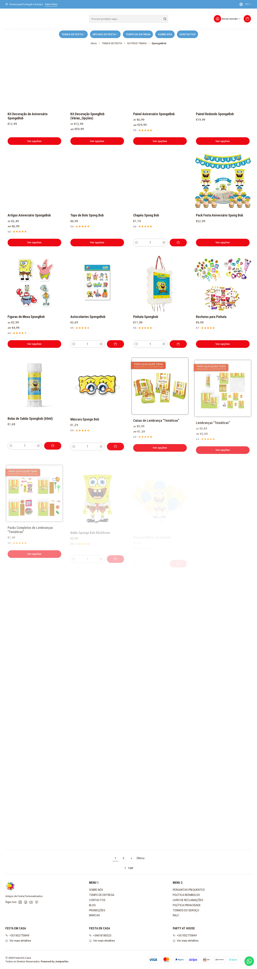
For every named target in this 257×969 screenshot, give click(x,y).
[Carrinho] (247, 19)
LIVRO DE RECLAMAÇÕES (188, 900)
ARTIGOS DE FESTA (105, 34)
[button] (128, 868)
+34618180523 (100, 935)
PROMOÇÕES (97, 910)
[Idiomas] (244, 4)
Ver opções (34, 141)
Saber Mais (51, 4)
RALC (176, 915)
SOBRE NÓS (165, 34)
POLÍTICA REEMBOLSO (186, 894)
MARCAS (94, 915)
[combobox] (128, 19)
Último (141, 858)
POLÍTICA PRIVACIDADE (187, 905)
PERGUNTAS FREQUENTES (189, 889)
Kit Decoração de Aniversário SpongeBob (28, 116)
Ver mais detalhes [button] (18, 940)
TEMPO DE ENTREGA (138, 34)
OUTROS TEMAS (137, 43)
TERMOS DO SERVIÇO (186, 910)
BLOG (92, 905)
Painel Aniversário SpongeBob (154, 114)
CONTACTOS (188, 34)
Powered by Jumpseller (54, 961)
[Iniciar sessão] (227, 19)
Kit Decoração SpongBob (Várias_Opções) (87, 116)
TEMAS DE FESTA (73, 34)
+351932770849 (17, 935)
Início (94, 43)
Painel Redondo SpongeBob (215, 114)
